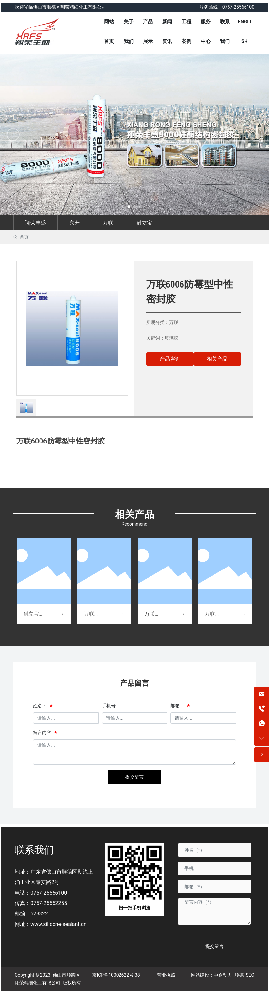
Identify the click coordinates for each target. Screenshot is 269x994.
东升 (74, 223)
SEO (250, 975)
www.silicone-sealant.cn (58, 924)
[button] (255, 134)
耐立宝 (144, 223)
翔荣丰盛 (35, 223)
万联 (108, 223)
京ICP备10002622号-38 (116, 975)
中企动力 (223, 975)
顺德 (239, 975)
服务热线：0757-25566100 (226, 6)
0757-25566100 (48, 893)
